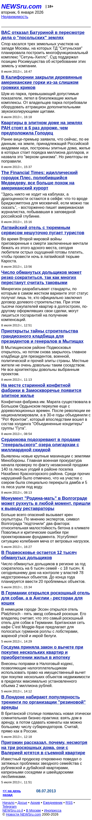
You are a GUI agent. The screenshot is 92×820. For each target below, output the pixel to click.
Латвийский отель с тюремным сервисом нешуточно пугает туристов (42, 230)
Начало (8, 803)
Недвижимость (14, 17)
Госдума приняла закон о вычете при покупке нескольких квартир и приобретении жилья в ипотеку (42, 652)
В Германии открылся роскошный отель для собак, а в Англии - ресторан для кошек (45, 598)
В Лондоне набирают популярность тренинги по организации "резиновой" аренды (43, 702)
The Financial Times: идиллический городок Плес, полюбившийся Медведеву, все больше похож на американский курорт (39, 180)
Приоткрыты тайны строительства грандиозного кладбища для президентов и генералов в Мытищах (42, 336)
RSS (69, 803)
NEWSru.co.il (12, 810)
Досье (22, 803)
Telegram (9, 807)
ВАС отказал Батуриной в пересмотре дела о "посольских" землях (43, 35)
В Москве (33, 810)
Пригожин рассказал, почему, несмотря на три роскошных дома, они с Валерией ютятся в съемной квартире (44, 747)
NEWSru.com (21, 6)
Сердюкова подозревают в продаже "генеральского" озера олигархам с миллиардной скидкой (40, 444)
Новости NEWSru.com (23, 814)
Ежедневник (53, 803)
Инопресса (53, 810)
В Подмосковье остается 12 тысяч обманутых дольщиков (39, 555)
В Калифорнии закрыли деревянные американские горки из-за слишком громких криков (41, 82)
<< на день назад (12, 793)
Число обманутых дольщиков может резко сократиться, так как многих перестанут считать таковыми (41, 277)
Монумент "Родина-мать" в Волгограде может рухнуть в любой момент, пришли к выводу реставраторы (46, 503)
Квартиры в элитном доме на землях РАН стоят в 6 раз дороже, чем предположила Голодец (41, 127)
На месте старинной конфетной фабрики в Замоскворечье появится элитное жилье (41, 390)
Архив (35, 803)
